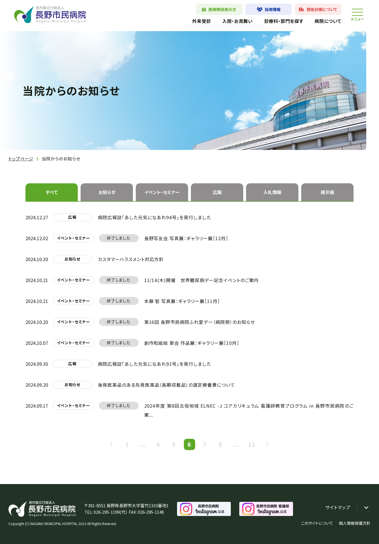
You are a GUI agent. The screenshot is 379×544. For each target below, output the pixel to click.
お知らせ (106, 192)
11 (251, 444)
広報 (217, 192)
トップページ (20, 159)
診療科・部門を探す (283, 21)
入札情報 (272, 192)
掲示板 (327, 192)
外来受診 (201, 21)
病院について (328, 21)
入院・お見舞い (237, 21)
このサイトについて (317, 523)
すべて (52, 192)
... (143, 444)
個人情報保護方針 (355, 523)
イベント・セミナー (162, 192)
